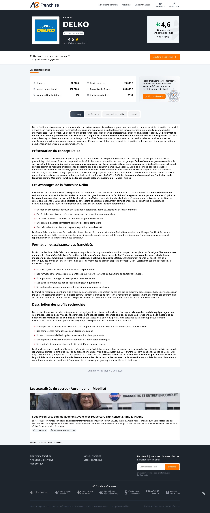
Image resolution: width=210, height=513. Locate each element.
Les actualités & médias (115, 114)
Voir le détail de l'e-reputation (74, 43)
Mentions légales (37, 506)
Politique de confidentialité (59, 506)
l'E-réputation (93, 114)
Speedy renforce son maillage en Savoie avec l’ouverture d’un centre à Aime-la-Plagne (87, 416)
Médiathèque (36, 463)
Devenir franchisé (92, 456)
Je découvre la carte (154, 96)
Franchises (46, 442)
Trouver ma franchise (40, 456)
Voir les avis (163, 36)
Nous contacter (101, 506)
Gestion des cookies (82, 506)
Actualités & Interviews (41, 459)
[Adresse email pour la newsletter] (151, 467)
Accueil (33, 442)
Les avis (134, 114)
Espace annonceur (93, 459)
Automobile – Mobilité (73, 33)
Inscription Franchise (119, 506)
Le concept (77, 114)
